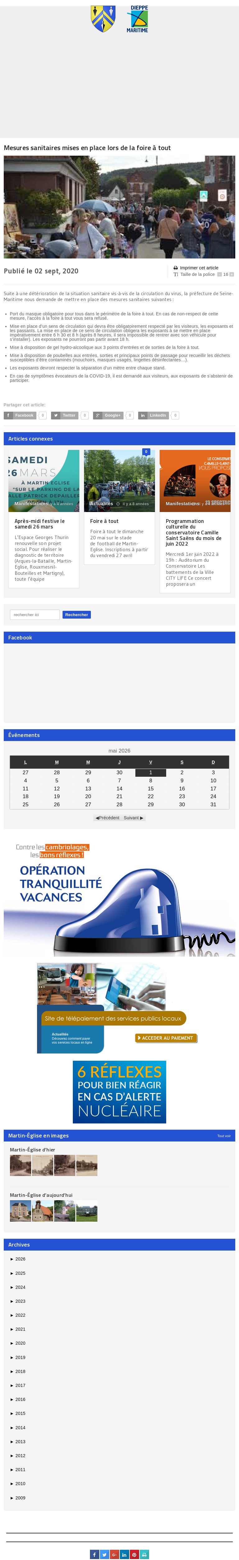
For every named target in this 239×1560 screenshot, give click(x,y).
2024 (18, 1286)
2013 (18, 1441)
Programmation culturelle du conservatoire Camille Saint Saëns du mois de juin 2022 (195, 532)
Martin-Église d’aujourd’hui (41, 1194)
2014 (18, 1427)
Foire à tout (105, 521)
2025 (18, 1272)
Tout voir (224, 1135)
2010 (18, 1483)
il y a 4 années (57, 504)
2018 (18, 1371)
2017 (18, 1385)
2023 (18, 1300)
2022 (18, 1314)
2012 (18, 1455)
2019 (18, 1357)
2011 (18, 1469)
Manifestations (31, 503)
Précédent (109, 817)
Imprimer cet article (196, 268)
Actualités (101, 503)
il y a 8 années (132, 504)
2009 (18, 1497)
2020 (18, 1343)
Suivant (131, 817)
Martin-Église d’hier (32, 1149)
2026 (18, 1258)
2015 (18, 1413)
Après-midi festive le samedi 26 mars (41, 524)
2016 (18, 1399)
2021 (18, 1328)
